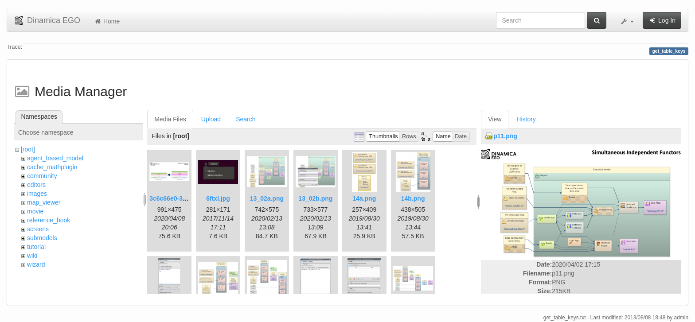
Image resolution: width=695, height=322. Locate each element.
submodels (42, 237)
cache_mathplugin (52, 167)
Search (245, 119)
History (526, 119)
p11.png (505, 136)
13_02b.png (315, 198)
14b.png (413, 198)
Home (107, 21)
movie (35, 211)
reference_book (48, 220)
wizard (36, 264)
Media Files (170, 119)
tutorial (36, 246)
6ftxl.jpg (218, 198)
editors (36, 184)
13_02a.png (267, 198)
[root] (28, 149)
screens (38, 229)
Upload (211, 119)
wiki (32, 255)
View (494, 119)
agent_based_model (55, 158)
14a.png (364, 198)
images (37, 193)
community (42, 175)
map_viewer (43, 202)
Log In (661, 20)
